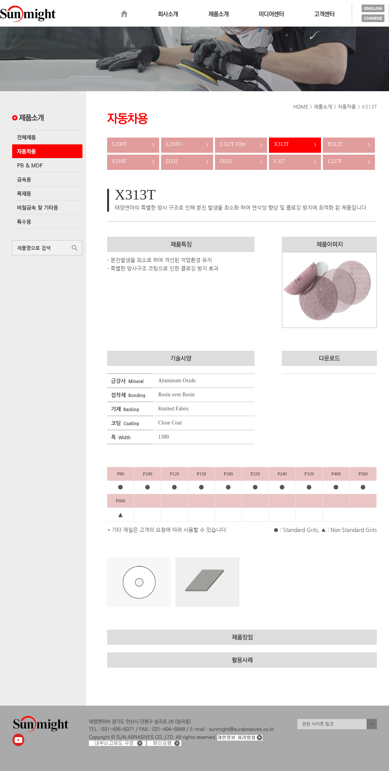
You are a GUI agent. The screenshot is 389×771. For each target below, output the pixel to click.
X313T (295, 144)
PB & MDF (47, 165)
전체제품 (47, 137)
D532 (241, 161)
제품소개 (218, 14)
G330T (133, 144)
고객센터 (324, 14)
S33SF (133, 161)
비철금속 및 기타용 (47, 207)
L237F (349, 161)
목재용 (47, 193)
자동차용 (47, 151)
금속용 (47, 179)
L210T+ (187, 144)
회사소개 (168, 14)
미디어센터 (271, 14)
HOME (300, 106)
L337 (295, 161)
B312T (349, 144)
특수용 (47, 221)
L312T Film (241, 144)
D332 (187, 161)
